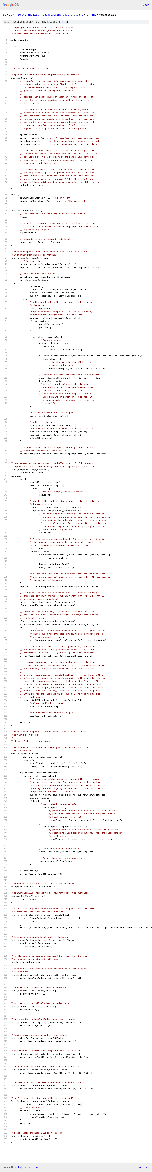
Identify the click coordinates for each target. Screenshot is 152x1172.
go (4, 14)
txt (139, 1167)
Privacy (26, 1167)
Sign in (146, 4)
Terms (34, 1167)
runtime (91, 14)
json (146, 1167)
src (81, 14)
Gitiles (18, 1167)
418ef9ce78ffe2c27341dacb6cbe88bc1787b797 (44, 14)
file (64, 22)
